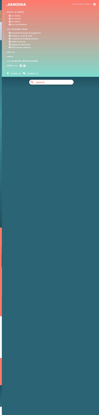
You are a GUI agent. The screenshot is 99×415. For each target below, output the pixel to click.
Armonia (15, 75)
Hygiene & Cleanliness (43, 380)
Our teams (8, 383)
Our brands (9, 380)
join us (27, 408)
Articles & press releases (75, 388)
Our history (9, 377)
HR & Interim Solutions (44, 383)
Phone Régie (64, 83)
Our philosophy (72, 377)
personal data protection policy (63, 408)
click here (54, 96)
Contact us (53, 207)
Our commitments (12, 385)
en (64, 5)
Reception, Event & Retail (45, 377)
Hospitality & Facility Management (48, 375)
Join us (69, 375)
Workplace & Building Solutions (47, 388)
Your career (70, 380)
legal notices (46, 408)
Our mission (9, 375)
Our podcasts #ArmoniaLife (15, 388)
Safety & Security (42, 385)
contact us (35, 408)
